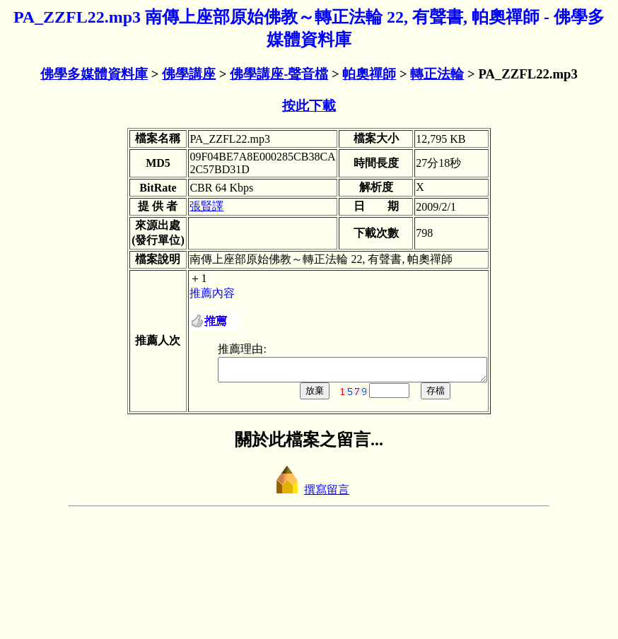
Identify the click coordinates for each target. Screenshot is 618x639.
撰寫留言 (309, 608)
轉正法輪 (437, 73)
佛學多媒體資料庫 (94, 73)
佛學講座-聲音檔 (279, 73)
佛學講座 (189, 73)
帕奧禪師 (369, 73)
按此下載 (309, 105)
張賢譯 (175, 246)
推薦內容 (180, 407)
